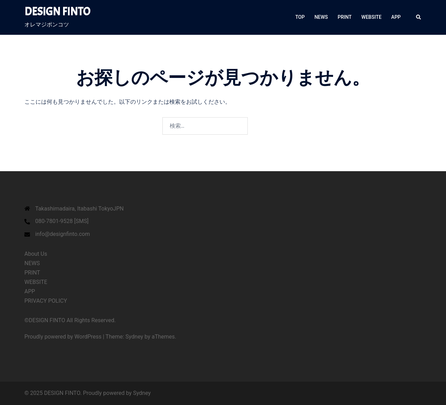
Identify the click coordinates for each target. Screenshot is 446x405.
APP (396, 17)
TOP (300, 17)
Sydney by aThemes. (150, 336)
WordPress (88, 336)
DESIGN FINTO (57, 12)
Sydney (142, 393)
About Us (35, 254)
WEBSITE (371, 17)
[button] (419, 17)
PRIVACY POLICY (45, 300)
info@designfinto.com (62, 234)
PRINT (345, 17)
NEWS (321, 17)
